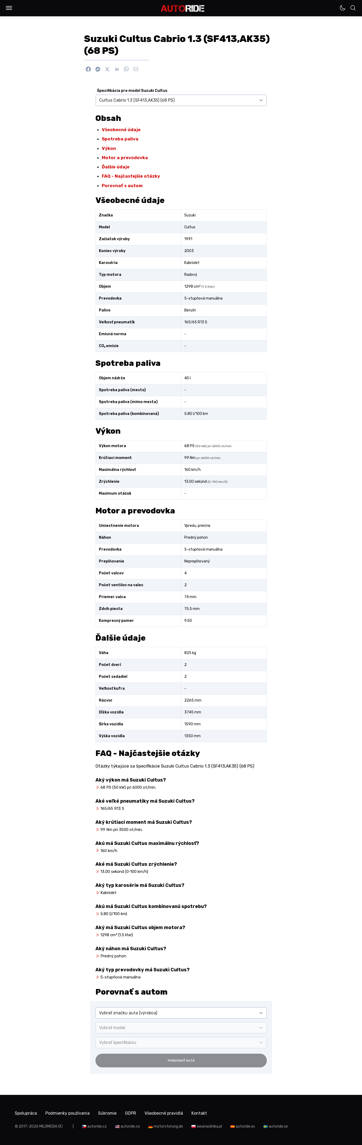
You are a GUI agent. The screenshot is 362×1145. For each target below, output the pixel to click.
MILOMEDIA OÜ (51, 1126)
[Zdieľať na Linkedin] (117, 69)
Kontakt (199, 1113)
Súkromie (107, 1113)
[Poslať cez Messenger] (98, 69)
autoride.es (245, 1126)
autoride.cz (97, 1126)
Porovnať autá (181, 1060)
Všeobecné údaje (121, 129)
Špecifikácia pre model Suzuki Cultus (132, 90)
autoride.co (130, 1126)
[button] (9, 8)
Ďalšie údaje (115, 166)
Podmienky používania (67, 1113)
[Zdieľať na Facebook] (88, 69)
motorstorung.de (168, 1126)
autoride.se (278, 1126)
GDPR (130, 1113)
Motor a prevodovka (125, 157)
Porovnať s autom (122, 185)
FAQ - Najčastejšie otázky (131, 176)
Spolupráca (26, 1113)
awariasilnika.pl (209, 1126)
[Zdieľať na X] (107, 69)
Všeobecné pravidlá (163, 1113)
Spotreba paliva (120, 138)
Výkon (109, 148)
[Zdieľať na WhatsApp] (126, 69)
